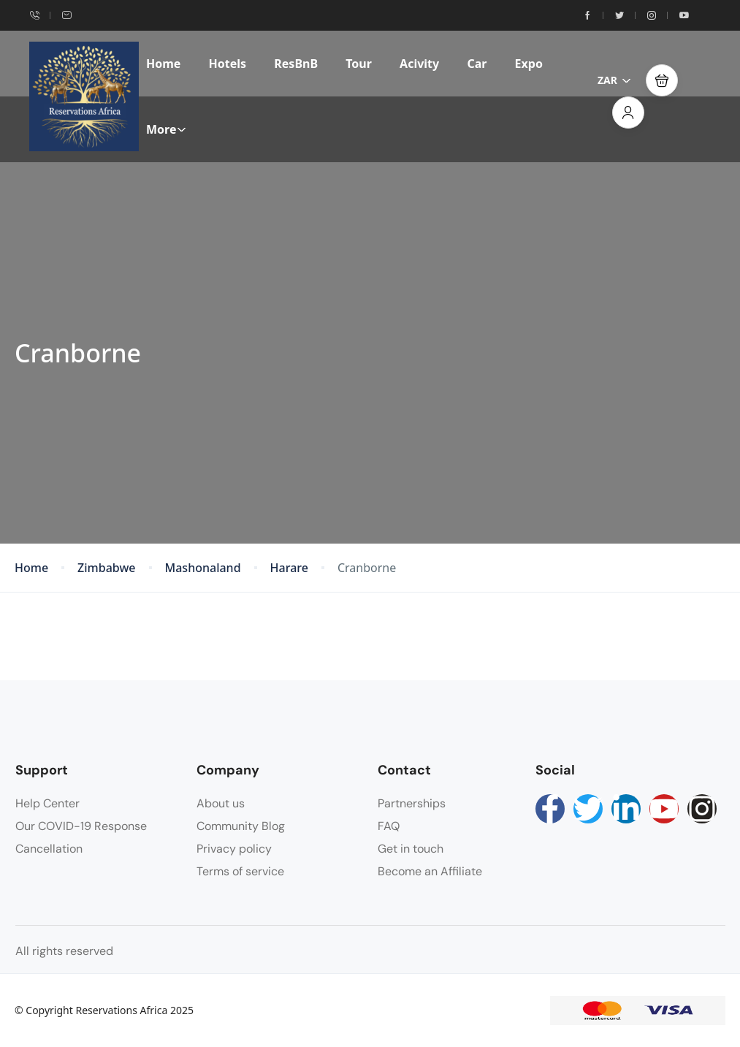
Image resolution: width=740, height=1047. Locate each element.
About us (221, 803)
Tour (359, 64)
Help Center (47, 803)
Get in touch (410, 848)
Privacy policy (234, 848)
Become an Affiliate (430, 871)
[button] (662, 80)
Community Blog (241, 826)
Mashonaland (203, 568)
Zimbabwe (106, 568)
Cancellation (49, 848)
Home (163, 64)
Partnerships (412, 803)
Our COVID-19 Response (81, 826)
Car (477, 64)
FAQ (389, 826)
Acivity (419, 64)
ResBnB (296, 64)
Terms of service (240, 871)
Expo (529, 64)
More (166, 129)
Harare (289, 568)
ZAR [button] (614, 80)
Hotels (228, 64)
